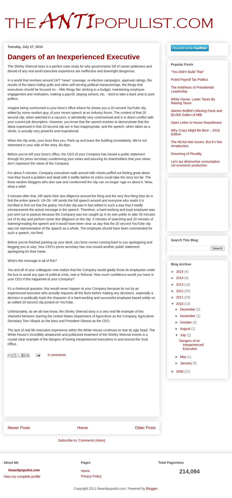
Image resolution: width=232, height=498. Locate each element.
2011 (180, 297)
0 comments (57, 355)
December (188, 309)
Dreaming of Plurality (186, 154)
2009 (180, 371)
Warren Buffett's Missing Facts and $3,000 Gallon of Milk (196, 113)
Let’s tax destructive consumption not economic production (195, 163)
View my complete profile (22, 476)
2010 (180, 304)
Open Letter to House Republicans (196, 122)
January (186, 363)
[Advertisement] (81, 389)
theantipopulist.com (24, 470)
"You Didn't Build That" (187, 72)
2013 (180, 284)
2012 (180, 291)
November (188, 316)
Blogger (151, 488)
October (186, 322)
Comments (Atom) (91, 440)
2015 (180, 271)
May (183, 357)
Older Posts (145, 428)
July (183, 335)
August (185, 329)
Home (82, 428)
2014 (180, 278)
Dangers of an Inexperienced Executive (74, 57)
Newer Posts (19, 428)
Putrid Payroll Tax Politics (189, 79)
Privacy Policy (91, 476)
